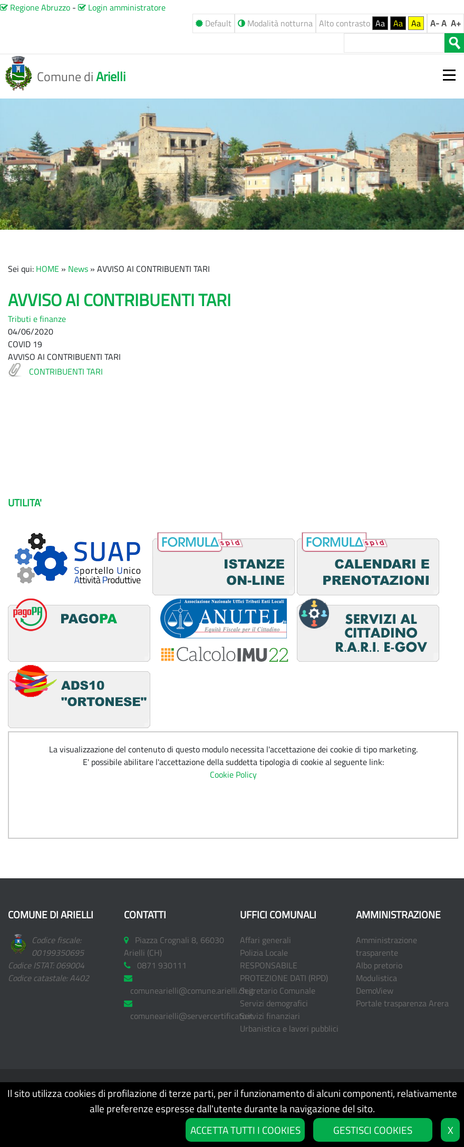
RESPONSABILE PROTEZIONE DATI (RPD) (284, 971)
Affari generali (265, 940)
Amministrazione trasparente (386, 946)
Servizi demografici (274, 1003)
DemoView (374, 990)
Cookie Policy (233, 774)
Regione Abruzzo (35, 7)
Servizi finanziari (270, 1015)
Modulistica (376, 978)
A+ (456, 23)
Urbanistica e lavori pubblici (289, 1028)
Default (213, 23)
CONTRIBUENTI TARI (66, 371)
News (78, 268)
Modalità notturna (275, 23)
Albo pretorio (379, 965)
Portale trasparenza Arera (402, 1003)
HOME (47, 268)
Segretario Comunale (277, 990)
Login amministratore (122, 7)
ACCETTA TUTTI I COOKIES (245, 1130)
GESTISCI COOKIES (372, 1130)
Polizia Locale (264, 952)
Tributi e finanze (37, 318)
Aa (380, 23)
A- (434, 23)
